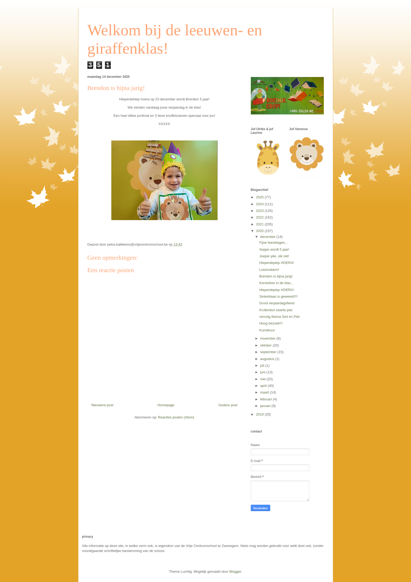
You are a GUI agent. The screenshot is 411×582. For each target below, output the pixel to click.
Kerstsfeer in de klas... (276, 283)
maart (265, 392)
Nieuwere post (102, 405)
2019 (260, 414)
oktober (266, 345)
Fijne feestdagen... (273, 243)
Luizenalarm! (269, 270)
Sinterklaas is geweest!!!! (278, 296)
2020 (260, 231)
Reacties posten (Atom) (176, 417)
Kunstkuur (267, 330)
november (268, 338)
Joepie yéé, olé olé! (274, 256)
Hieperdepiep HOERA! (276, 263)
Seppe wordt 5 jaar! (274, 249)
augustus (267, 359)
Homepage (165, 405)
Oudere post (228, 405)
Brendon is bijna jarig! (276, 276)
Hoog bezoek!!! (270, 323)
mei (263, 379)
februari (266, 399)
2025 (260, 197)
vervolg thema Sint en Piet (279, 317)
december (268, 237)
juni (263, 372)
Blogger (235, 572)
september (268, 352)
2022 (260, 217)
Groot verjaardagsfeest (276, 303)
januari (266, 406)
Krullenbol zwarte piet (275, 310)
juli (262, 365)
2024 (260, 204)
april (264, 386)
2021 (260, 224)
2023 (260, 211)
